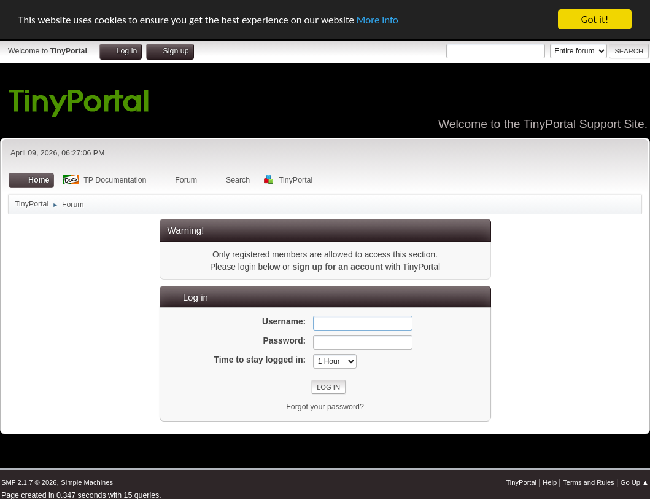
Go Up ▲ (635, 482)
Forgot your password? (325, 407)
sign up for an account (337, 267)
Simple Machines (87, 482)
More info (377, 19)
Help (550, 482)
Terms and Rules (588, 482)
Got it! (594, 19)
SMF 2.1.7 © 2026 (28, 482)
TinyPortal (521, 482)
